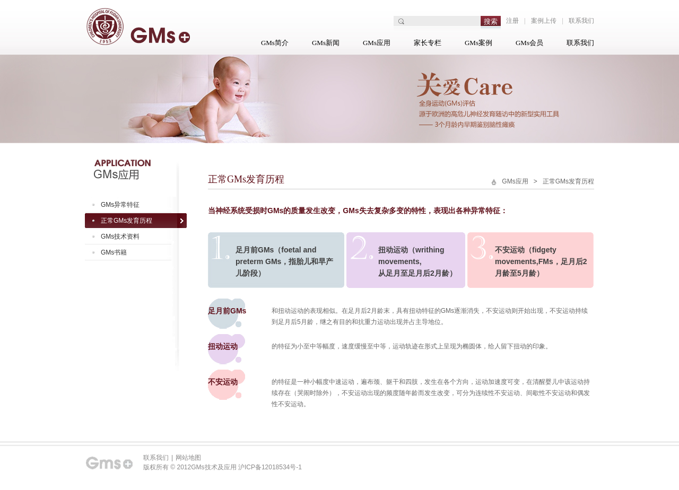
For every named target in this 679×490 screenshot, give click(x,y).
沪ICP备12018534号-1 (270, 467)
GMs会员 (529, 43)
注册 (512, 20)
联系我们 (581, 20)
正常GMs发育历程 (126, 220)
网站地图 (188, 457)
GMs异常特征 (120, 204)
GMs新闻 (326, 43)
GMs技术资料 (120, 236)
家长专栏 (427, 43)
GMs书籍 (114, 252)
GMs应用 (376, 43)
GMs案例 (478, 43)
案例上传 (543, 20)
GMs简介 (275, 43)
